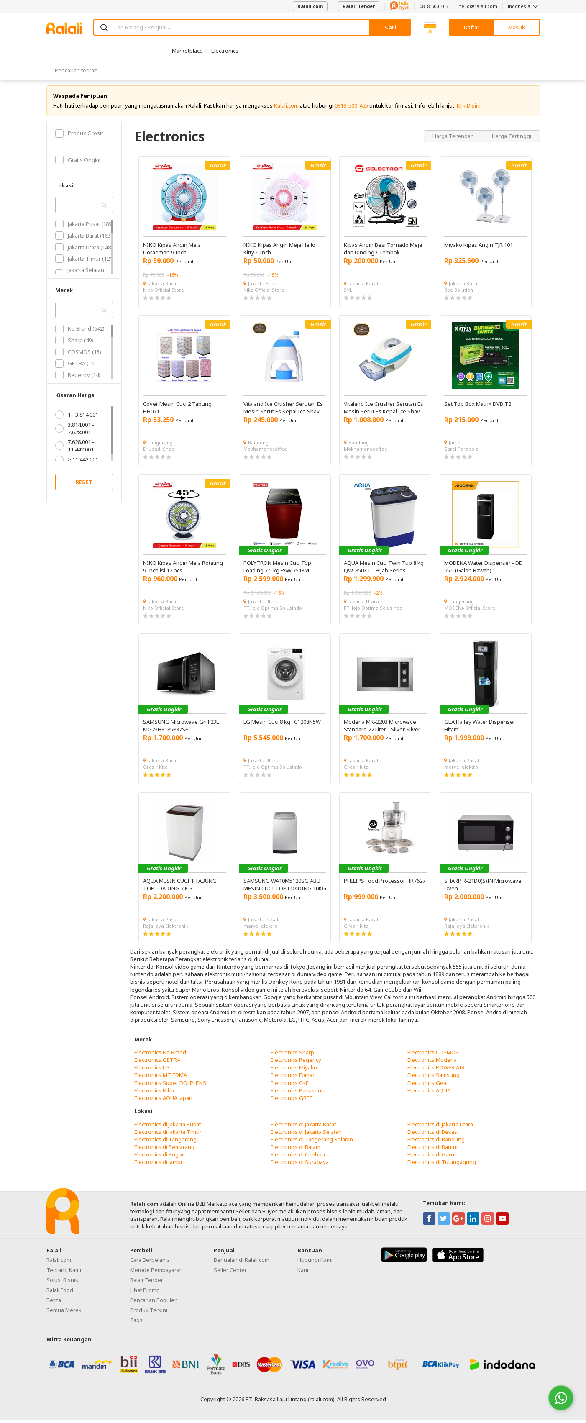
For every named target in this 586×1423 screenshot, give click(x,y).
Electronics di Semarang (164, 1150)
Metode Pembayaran (156, 1273)
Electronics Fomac (293, 1078)
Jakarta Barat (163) (83, 239)
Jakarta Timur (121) (84, 262)
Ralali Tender (359, 6)
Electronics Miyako (294, 1070)
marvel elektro (461, 770)
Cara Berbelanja (150, 1263)
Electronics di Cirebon (298, 1157)
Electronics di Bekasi (432, 1135)
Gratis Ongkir (78, 163)
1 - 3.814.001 (76, 418)
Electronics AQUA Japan (163, 1101)
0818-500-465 (434, 6)
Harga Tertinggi (511, 139)
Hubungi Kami (315, 1263)
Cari (390, 27)
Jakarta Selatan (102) (79, 277)
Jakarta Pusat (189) (84, 227)
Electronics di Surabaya (300, 1165)
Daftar (471, 27)
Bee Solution (458, 293)
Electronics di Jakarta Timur (168, 1135)
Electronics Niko (154, 1093)
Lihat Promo (145, 1293)
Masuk (516, 27)
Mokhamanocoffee (265, 452)
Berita (53, 1303)
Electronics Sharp (292, 1055)
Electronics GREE (291, 1101)
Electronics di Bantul (432, 1150)
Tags (136, 1323)
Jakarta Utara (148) (84, 250)
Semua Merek (64, 1313)
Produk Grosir (79, 136)
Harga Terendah (453, 139)
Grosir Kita (155, 770)
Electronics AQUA (428, 1093)
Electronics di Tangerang (165, 1142)
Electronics (224, 50)
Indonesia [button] (524, 6)
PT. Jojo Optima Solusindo (272, 611)
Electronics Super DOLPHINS (170, 1086)
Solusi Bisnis (62, 1283)
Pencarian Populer (153, 1303)
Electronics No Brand (160, 1055)
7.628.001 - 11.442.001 (74, 448)
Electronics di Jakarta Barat (303, 1127)
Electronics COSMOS (433, 1055)
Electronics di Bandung (436, 1142)
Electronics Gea (426, 1086)
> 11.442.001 (76, 463)
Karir (303, 1273)
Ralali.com (310, 6)
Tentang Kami (63, 1273)
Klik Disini (469, 109)
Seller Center (230, 1273)
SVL (348, 293)
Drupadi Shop (158, 452)
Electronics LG (151, 1070)
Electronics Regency (296, 1063)
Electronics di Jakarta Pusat (167, 1127)
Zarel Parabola (461, 452)
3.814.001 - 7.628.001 (74, 431)
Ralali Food (59, 1293)
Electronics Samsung (433, 1078)
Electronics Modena (432, 1063)
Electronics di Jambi (158, 1165)
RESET (84, 485)
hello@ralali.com (477, 6)
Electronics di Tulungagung (441, 1165)
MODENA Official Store (469, 611)
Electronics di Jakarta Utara (440, 1127)
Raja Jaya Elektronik (165, 929)
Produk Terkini (148, 1313)
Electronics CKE (290, 1086)
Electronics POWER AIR (436, 1070)
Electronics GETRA (157, 1063)
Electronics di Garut (431, 1157)
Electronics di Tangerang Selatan (312, 1142)
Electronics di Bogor (159, 1157)
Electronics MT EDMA (160, 1078)
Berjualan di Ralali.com (241, 1263)
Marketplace (187, 50)
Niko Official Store (163, 293)
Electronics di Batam (295, 1150)
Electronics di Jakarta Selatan (306, 1135)
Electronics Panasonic (298, 1093)
